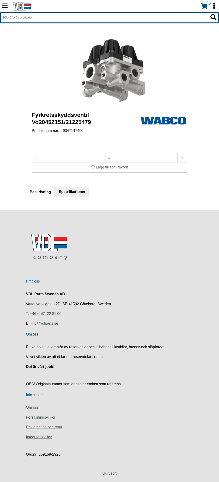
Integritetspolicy (39, 437)
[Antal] (109, 157)
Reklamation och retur (44, 427)
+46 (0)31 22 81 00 (45, 314)
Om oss (32, 407)
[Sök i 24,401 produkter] (104, 17)
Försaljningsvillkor (40, 417)
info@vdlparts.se (43, 323)
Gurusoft (109, 473)
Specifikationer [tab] (72, 192)
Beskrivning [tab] (40, 192)
